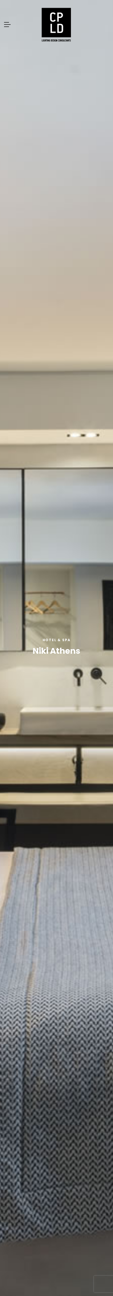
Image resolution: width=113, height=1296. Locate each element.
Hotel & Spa (57, 640)
